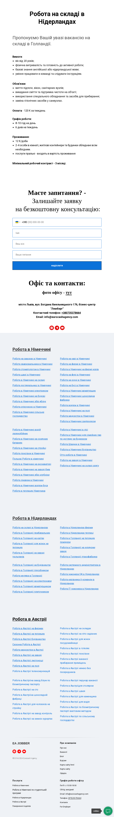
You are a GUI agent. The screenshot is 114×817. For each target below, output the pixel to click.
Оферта (63, 773)
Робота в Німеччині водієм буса (30, 485)
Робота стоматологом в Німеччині (31, 369)
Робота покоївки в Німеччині (28, 453)
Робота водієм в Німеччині (75, 405)
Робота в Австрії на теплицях (28, 633)
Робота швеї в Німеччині (26, 374)
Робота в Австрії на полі (25, 665)
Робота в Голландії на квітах (28, 538)
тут (69, 292)
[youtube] (62, 328)
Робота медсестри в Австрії (27, 649)
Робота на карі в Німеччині (75, 358)
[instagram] (51, 328)
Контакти (64, 802)
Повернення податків (21, 806)
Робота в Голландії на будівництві (31, 565)
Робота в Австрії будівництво (29, 639)
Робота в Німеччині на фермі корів (79, 369)
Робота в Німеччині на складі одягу (79, 465)
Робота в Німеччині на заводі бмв (31, 469)
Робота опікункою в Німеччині (29, 406)
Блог (62, 756)
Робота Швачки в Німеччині (75, 444)
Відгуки (63, 761)
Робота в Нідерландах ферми (76, 527)
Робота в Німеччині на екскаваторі (31, 464)
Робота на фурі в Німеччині (75, 374)
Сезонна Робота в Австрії (26, 644)
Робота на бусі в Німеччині (75, 385)
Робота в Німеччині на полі (75, 410)
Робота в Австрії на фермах (27, 628)
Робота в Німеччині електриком (30, 390)
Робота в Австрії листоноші (27, 660)
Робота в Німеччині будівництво (78, 449)
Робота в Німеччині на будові (28, 396)
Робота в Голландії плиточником (30, 591)
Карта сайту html (67, 765)
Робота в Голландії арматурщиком (31, 586)
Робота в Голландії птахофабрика (78, 556)
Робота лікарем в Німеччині (27, 480)
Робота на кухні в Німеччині (75, 380)
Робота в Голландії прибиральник (31, 532)
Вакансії (63, 752)
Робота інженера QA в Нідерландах (79, 574)
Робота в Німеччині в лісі (74, 429)
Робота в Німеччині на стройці (29, 448)
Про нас (63, 748)
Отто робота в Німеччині (73, 455)
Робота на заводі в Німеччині (76, 460)
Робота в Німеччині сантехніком (78, 421)
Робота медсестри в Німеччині (77, 416)
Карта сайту (65, 769)
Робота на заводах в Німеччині (29, 358)
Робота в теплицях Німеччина (28, 490)
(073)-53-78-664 (74, 798)
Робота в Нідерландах (34, 518)
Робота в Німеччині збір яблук (29, 401)
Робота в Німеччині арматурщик (78, 390)
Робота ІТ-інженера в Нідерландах (79, 588)
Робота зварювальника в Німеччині (32, 364)
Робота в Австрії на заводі (27, 655)
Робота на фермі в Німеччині (76, 364)
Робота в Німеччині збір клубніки (30, 474)
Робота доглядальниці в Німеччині (31, 385)
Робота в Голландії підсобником (30, 570)
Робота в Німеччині (31, 349)
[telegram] (57, 328)
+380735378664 (71, 312)
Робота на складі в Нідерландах (30, 527)
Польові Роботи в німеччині (28, 458)
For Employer (65, 807)
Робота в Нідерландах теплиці (77, 532)
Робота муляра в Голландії (27, 575)
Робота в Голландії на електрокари (32, 581)
